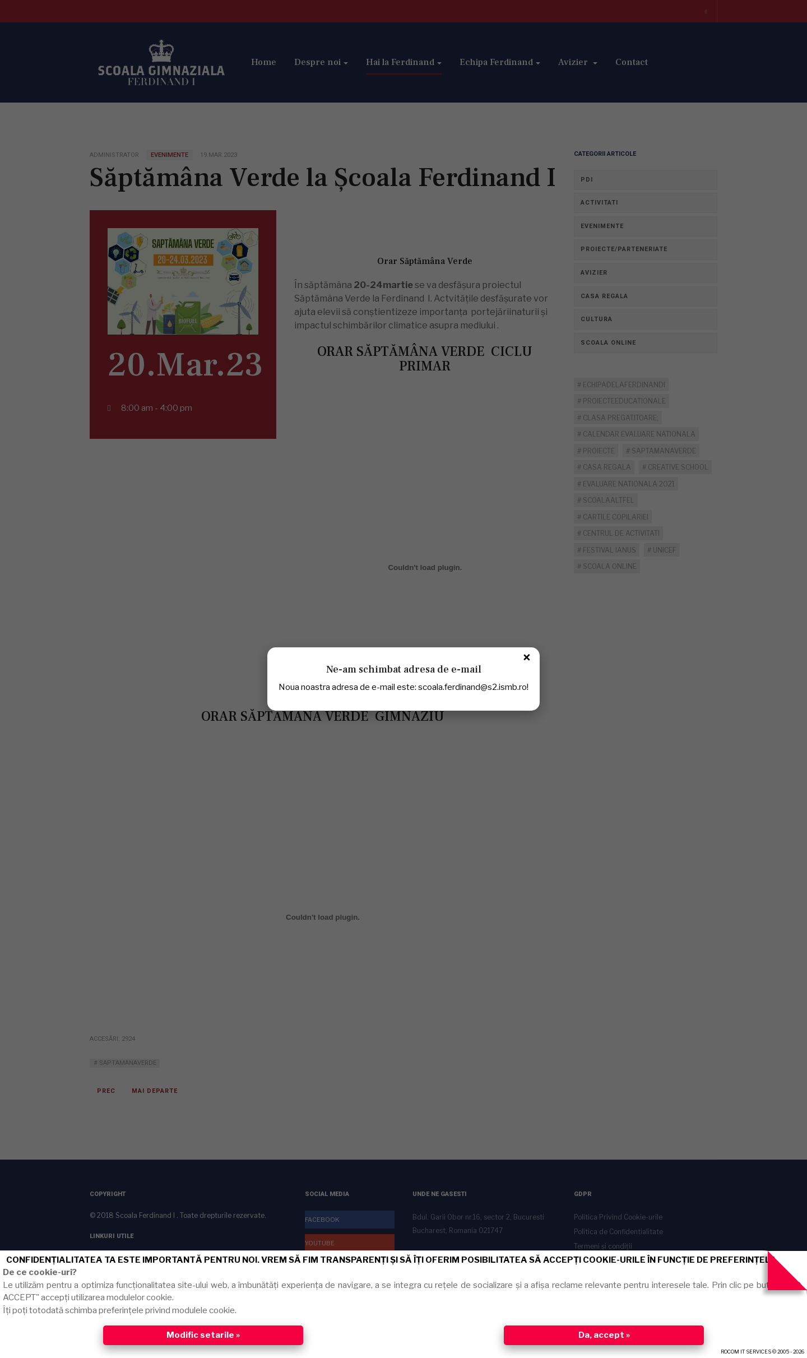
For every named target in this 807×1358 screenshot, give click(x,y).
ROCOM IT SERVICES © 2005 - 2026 (762, 1351)
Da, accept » (604, 1335)
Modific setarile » (203, 1335)
